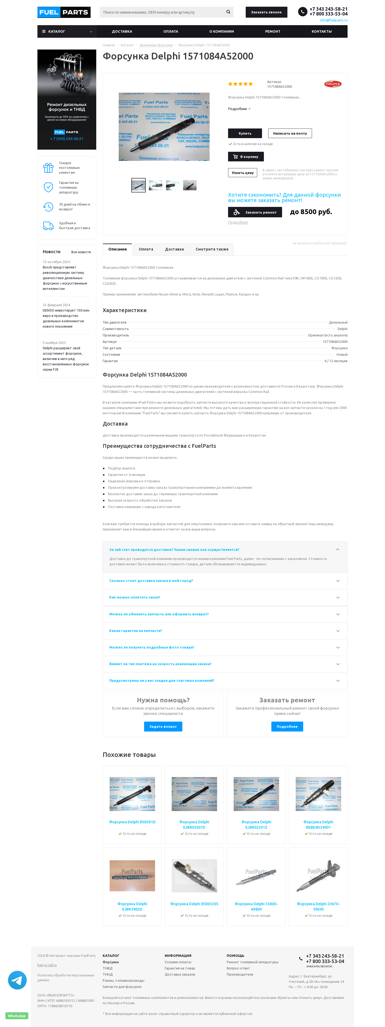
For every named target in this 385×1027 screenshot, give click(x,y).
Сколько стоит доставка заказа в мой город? (151, 580)
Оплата (170, 31)
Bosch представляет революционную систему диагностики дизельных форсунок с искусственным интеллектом (65, 277)
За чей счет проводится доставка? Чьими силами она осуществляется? (174, 549)
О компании (221, 31)
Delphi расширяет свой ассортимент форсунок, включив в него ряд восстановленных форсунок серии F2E (66, 358)
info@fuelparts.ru (334, 20)
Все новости (81, 252)
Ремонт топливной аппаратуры (253, 962)
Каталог (56, 31)
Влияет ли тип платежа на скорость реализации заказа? (160, 664)
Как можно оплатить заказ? (134, 597)
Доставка (122, 31)
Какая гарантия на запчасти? (135, 630)
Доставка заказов (180, 974)
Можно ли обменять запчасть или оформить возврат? (159, 614)
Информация (178, 955)
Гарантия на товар (180, 968)
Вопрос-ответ (238, 968)
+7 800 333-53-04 (329, 13)
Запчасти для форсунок (122, 986)
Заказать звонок (266, 12)
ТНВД (108, 968)
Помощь (235, 955)
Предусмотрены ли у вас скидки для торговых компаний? (161, 680)
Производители (240, 974)
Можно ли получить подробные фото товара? (151, 647)
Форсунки (111, 962)
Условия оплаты (178, 962)
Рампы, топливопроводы (123, 980)
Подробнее (238, 222)
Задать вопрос (163, 726)
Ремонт (272, 31)
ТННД (108, 974)
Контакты (322, 31)
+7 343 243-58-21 (329, 8)
